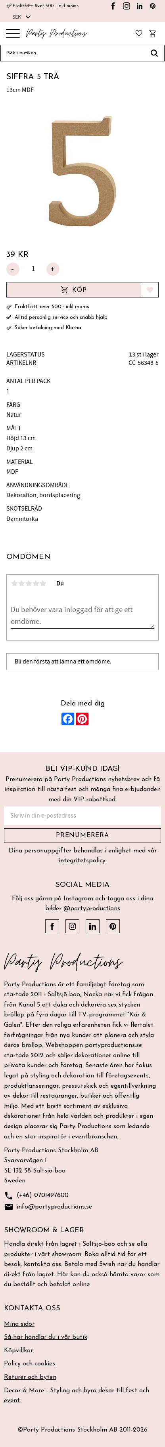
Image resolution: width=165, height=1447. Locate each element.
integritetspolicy (82, 861)
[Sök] (154, 53)
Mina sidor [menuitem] (19, 1324)
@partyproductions (91, 909)
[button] (13, 34)
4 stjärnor (35, 583)
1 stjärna (14, 583)
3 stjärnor (28, 583)
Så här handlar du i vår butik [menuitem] (45, 1337)
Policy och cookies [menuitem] (29, 1364)
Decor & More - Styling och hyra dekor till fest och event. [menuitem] (76, 1396)
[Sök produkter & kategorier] (72, 53)
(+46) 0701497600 (36, 1196)
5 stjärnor (42, 583)
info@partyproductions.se (48, 1207)
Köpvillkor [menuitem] (18, 1351)
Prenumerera (82, 835)
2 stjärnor (21, 583)
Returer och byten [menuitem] (30, 1377)
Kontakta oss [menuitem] (32, 1308)
